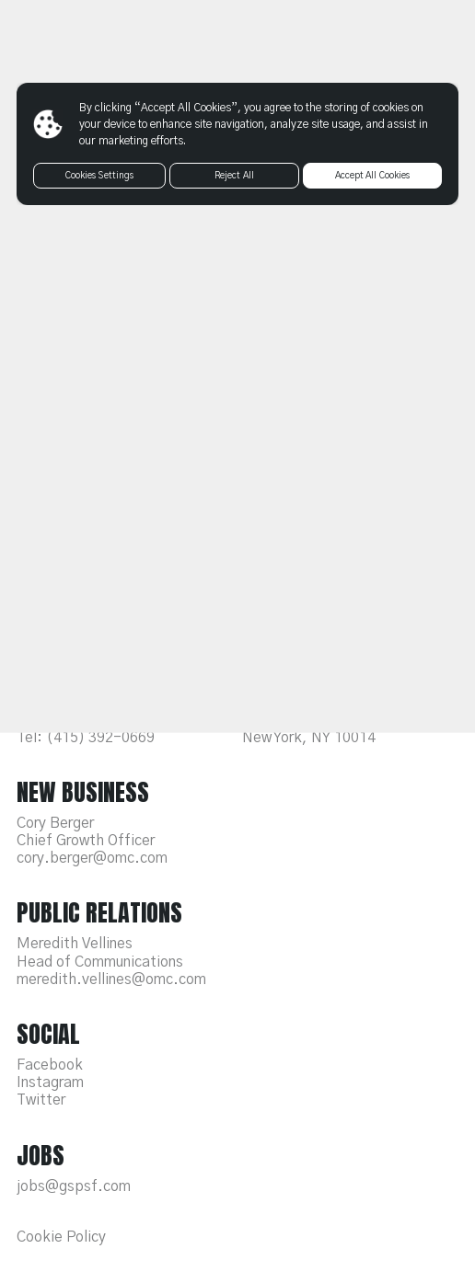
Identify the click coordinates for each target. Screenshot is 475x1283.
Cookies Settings (99, 175)
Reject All (234, 175)
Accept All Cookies (373, 175)
